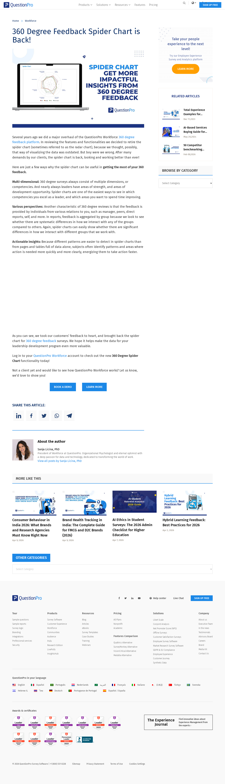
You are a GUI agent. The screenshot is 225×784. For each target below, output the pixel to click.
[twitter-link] (125, 598)
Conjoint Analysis (161, 624)
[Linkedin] (18, 415)
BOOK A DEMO (63, 387)
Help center (158, 598)
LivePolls (51, 649)
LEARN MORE (94, 387)
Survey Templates (90, 632)
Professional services (22, 641)
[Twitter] (44, 415)
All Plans (117, 619)
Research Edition (55, 645)
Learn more (186, 69)
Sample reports (19, 624)
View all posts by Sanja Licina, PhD (60, 461)
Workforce (30, 20)
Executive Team (206, 624)
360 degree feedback (41, 341)
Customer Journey (161, 658)
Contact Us (204, 653)
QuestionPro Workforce (50, 356)
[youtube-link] (139, 598)
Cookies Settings (137, 764)
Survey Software (54, 619)
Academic (118, 628)
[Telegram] (69, 415)
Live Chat (178, 598)
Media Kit (203, 649)
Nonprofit (118, 624)
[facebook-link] (119, 598)
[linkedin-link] (132, 598)
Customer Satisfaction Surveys (167, 637)
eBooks (85, 628)
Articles (85, 624)
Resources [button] (123, 10)
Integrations (17, 636)
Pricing (153, 10)
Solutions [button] (103, 10)
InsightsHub (53, 653)
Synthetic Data (159, 662)
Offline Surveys (160, 633)
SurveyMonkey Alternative (125, 647)
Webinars (86, 645)
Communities (53, 632)
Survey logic (17, 628)
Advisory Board (206, 636)
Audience (51, 636)
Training (85, 641)
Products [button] (85, 10)
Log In (208, 3)
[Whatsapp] (56, 415)
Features (139, 10)
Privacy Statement (95, 764)
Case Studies (88, 636)
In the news (204, 628)
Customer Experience (57, 624)
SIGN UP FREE (201, 10)
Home (15, 20)
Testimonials (204, 632)
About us (203, 619)
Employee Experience (163, 654)
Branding (16, 632)
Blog (84, 619)
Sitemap (76, 764)
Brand (201, 645)
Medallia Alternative (122, 655)
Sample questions (20, 619)
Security (16, 645)
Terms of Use (116, 764)
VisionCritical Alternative (125, 651)
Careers (202, 641)
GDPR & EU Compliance (164, 650)
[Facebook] (31, 415)
